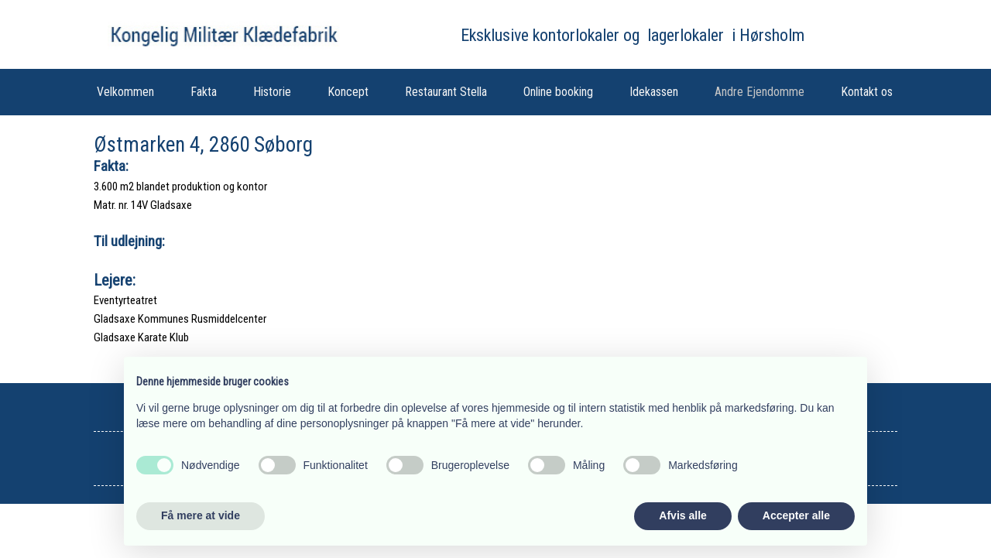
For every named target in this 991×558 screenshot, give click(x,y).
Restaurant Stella (446, 91)
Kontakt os (867, 91)
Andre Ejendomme (759, 91)
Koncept (348, 91)
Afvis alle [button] (682, 515)
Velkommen (125, 91)
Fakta (203, 91)
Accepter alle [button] (796, 515)
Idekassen (653, 91)
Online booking (558, 91)
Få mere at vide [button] (200, 515)
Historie (272, 91)
